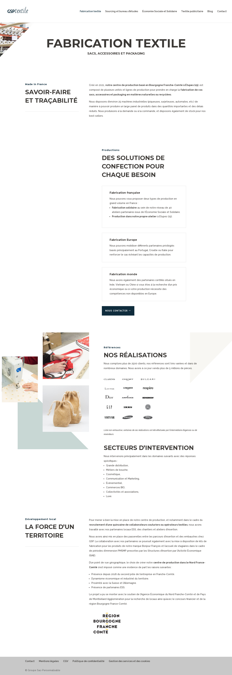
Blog (210, 11)
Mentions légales (49, 661)
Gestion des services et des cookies (129, 661)
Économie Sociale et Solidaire (159, 11)
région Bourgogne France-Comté (108, 603)
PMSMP (122, 550)
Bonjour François (151, 546)
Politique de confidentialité (88, 661)
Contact (222, 11)
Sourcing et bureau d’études (121, 11)
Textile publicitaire (192, 11)
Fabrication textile (90, 11)
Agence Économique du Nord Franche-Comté (167, 594)
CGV (65, 661)
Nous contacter (116, 310)
